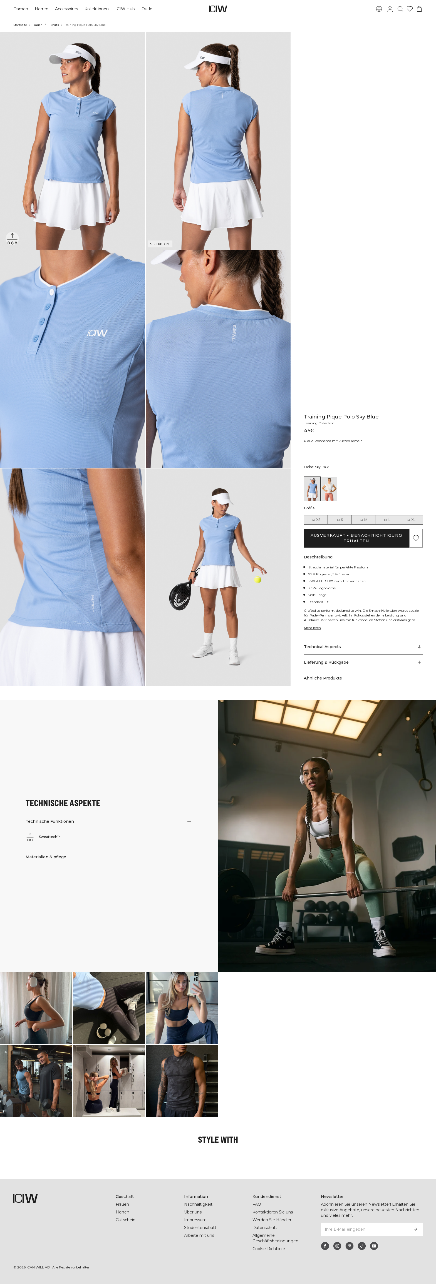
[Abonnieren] (415, 1229)
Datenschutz (264, 1227)
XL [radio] (411, 520)
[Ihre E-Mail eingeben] (364, 1229)
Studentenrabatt (200, 1227)
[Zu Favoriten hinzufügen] (416, 538)
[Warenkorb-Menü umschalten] (419, 9)
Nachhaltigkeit (198, 1204)
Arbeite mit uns (199, 1235)
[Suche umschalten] (400, 9)
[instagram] (337, 1246)
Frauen (37, 25)
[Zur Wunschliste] (410, 9)
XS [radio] (315, 520)
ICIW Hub (124, 8)
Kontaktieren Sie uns (272, 1212)
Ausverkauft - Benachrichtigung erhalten (356, 538)
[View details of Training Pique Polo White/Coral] (329, 489)
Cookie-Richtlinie (269, 1248)
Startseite (20, 25)
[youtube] (374, 1246)
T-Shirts (53, 25)
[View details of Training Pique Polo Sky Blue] (312, 489)
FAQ (256, 1204)
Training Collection (319, 423)
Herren (41, 8)
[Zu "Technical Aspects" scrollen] (363, 646)
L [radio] (387, 520)
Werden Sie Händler (271, 1219)
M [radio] (363, 520)
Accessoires (65, 8)
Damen (20, 8)
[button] (72, 141)
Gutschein (125, 1219)
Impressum (195, 1219)
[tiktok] (361, 1246)
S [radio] (339, 520)
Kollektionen (96, 8)
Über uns (193, 1212)
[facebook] (325, 1246)
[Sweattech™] (12, 238)
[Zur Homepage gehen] (218, 9)
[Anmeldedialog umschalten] (390, 8)
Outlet (146, 8)
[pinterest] (349, 1246)
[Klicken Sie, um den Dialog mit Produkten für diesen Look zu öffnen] (36, 1008)
